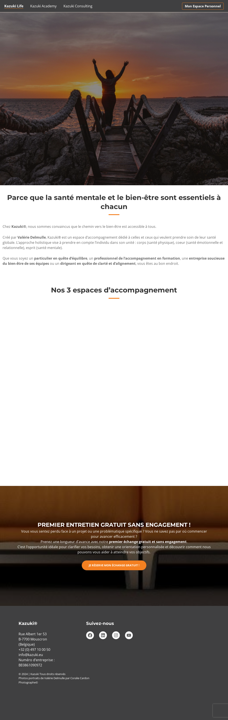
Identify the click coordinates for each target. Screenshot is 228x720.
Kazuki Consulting (77, 6)
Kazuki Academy (43, 6)
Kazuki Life (13, 6)
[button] (203, 6)
